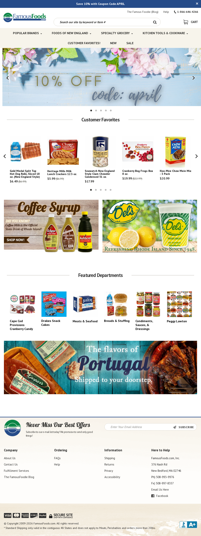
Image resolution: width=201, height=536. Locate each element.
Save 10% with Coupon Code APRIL (100, 4)
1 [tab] (91, 111)
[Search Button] (155, 22)
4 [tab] (106, 111)
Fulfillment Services (16, 471)
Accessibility (112, 477)
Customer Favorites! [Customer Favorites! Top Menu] (84, 43)
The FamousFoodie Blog (19, 477)
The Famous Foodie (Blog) (142, 12)
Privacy (108, 471)
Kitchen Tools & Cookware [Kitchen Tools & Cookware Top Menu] (165, 33)
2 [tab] (96, 111)
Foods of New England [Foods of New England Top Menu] (71, 33)
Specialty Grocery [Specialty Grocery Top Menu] (117, 33)
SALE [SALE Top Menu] (129, 43)
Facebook (159, 496)
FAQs (57, 458)
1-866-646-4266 (186, 12)
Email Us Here (160, 489)
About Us (10, 458)
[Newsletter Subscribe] (185, 427)
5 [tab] (111, 111)
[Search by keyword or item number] (101, 22)
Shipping (109, 458)
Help (166, 12)
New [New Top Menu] (113, 43)
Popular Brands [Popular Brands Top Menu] (27, 33)
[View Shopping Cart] (190, 22)
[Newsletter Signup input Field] (139, 426)
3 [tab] (101, 111)
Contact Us (11, 464)
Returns (109, 464)
